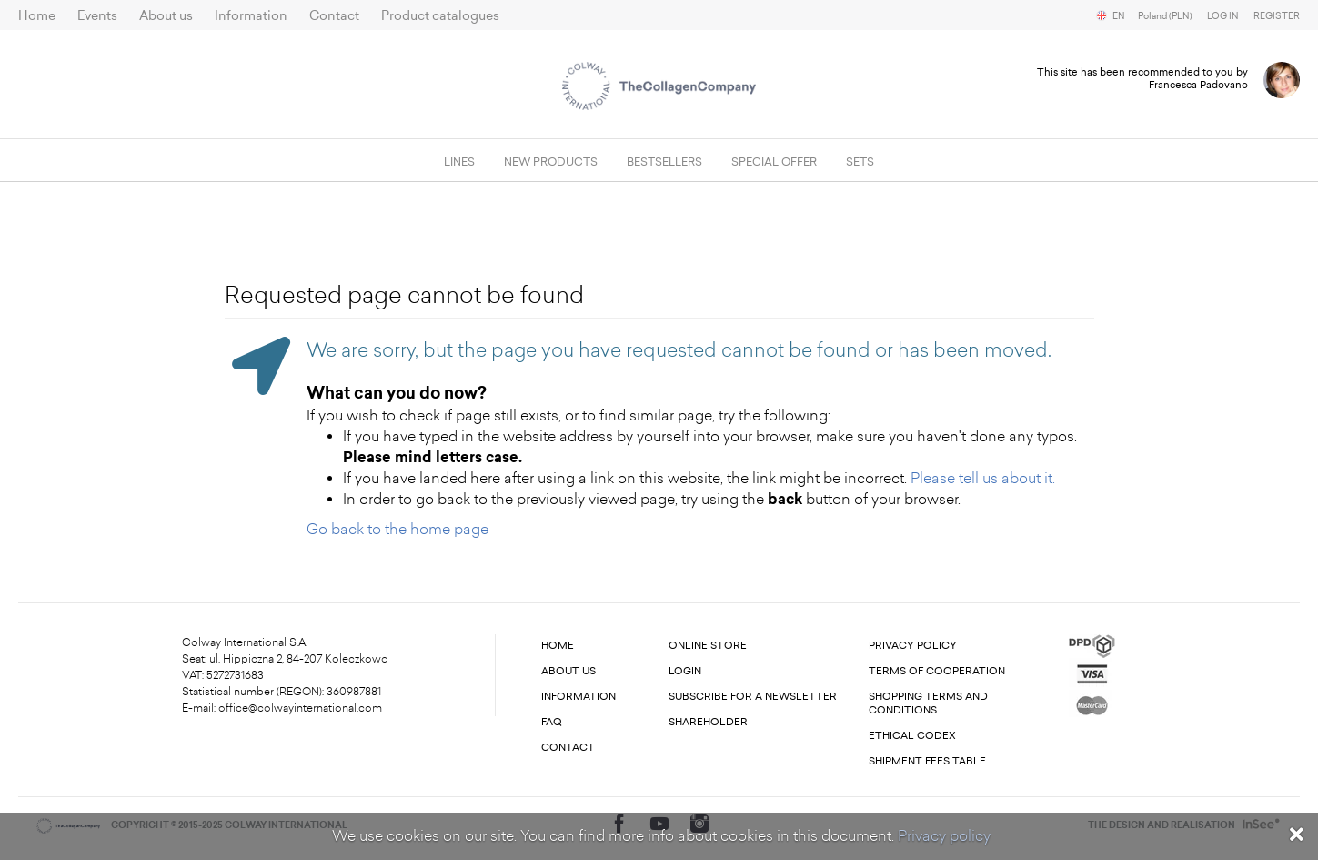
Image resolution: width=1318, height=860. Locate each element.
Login (685, 671)
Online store (708, 646)
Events (97, 16)
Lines (459, 162)
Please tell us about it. (983, 478)
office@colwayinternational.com (300, 708)
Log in (1223, 16)
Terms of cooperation (937, 671)
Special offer (774, 162)
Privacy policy (944, 836)
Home (36, 16)
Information (251, 16)
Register (1276, 16)
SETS (860, 162)
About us (166, 16)
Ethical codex (912, 736)
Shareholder (708, 722)
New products (551, 162)
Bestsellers (664, 162)
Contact (334, 16)
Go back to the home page (397, 529)
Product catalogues (440, 16)
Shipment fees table (927, 761)
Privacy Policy (913, 646)
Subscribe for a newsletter (753, 697)
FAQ (551, 722)
